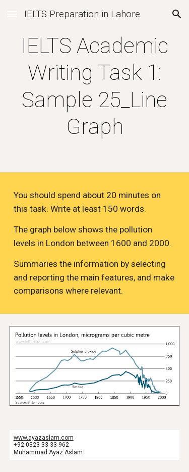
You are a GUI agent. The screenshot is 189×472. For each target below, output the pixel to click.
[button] (12, 14)
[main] (95, 86)
